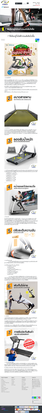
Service (12, 380)
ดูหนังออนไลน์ (30, 411)
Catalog (12, 382)
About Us (23, 381)
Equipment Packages (4, 388)
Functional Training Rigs (5, 382)
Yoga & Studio (3, 384)
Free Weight (3, 381)
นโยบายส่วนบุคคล (24, 389)
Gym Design (13, 384)
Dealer (12, 383)
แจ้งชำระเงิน (34, 2)
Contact (39, 3)
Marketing (13, 379)
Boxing (2, 386)
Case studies (24, 383)
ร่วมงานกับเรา (24, 388)
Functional (3, 383)
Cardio (2, 379)
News (23, 386)
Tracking (12, 381)
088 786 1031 (37, 5)
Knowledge (23, 384)
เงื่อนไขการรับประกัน (25, 387)
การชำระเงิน (38, 2)
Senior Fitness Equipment (5, 391)
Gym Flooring (3, 387)
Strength (2, 380)
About (36, 3)
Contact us (23, 382)
